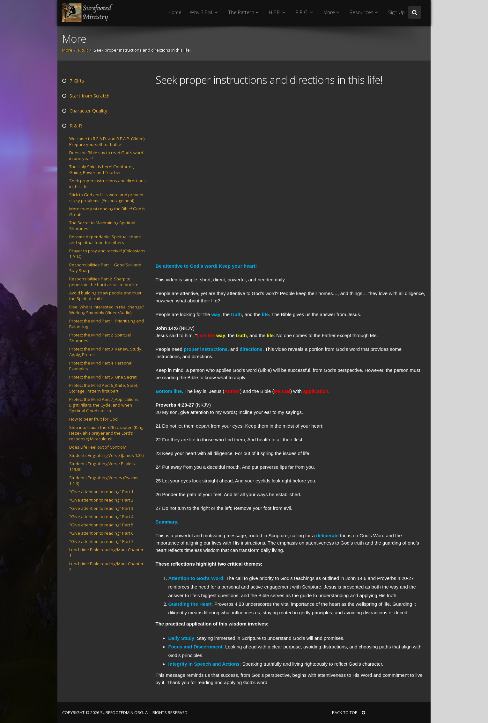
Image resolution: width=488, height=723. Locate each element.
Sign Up (396, 12)
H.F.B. (278, 12)
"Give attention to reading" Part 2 (101, 500)
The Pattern (244, 12)
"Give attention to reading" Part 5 (101, 525)
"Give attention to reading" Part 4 (101, 516)
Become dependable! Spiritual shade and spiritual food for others (105, 239)
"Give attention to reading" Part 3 (101, 508)
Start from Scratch (85, 95)
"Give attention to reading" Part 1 (101, 492)
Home (174, 12)
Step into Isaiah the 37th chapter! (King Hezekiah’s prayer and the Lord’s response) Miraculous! (106, 433)
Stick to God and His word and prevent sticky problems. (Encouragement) (106, 197)
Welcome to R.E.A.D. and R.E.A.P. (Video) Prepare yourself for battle (106, 141)
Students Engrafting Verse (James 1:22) (106, 455)
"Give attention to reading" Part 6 (101, 533)
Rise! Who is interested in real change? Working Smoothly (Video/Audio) (106, 309)
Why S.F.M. (205, 12)
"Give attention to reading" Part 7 (101, 541)
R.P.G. (305, 12)
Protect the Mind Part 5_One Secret (103, 377)
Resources (365, 12)
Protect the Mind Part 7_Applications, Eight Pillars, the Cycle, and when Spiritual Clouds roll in (104, 405)
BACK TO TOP (348, 712)
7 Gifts (73, 80)
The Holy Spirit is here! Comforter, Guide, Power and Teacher (101, 169)
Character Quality (84, 110)
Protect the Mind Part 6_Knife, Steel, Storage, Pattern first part (103, 388)
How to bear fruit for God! (94, 419)
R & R (83, 50)
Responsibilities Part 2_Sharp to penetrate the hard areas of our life (103, 281)
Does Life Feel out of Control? (97, 447)
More (332, 12)
